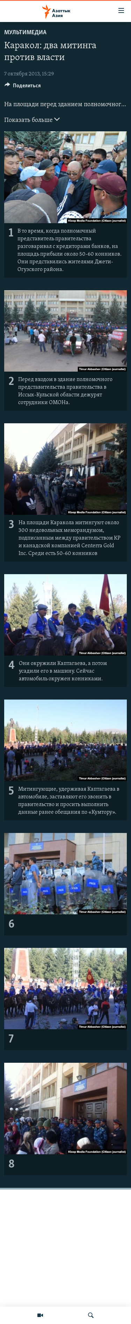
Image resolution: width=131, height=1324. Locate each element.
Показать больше (32, 119)
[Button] (23, 87)
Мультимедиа (25, 32)
